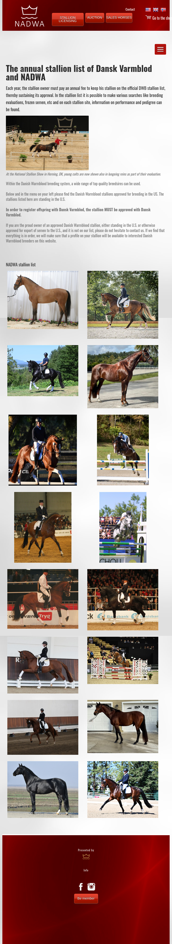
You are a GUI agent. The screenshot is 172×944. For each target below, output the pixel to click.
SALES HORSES (119, 17)
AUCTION (94, 17)
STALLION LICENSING (67, 19)
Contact (130, 9)
